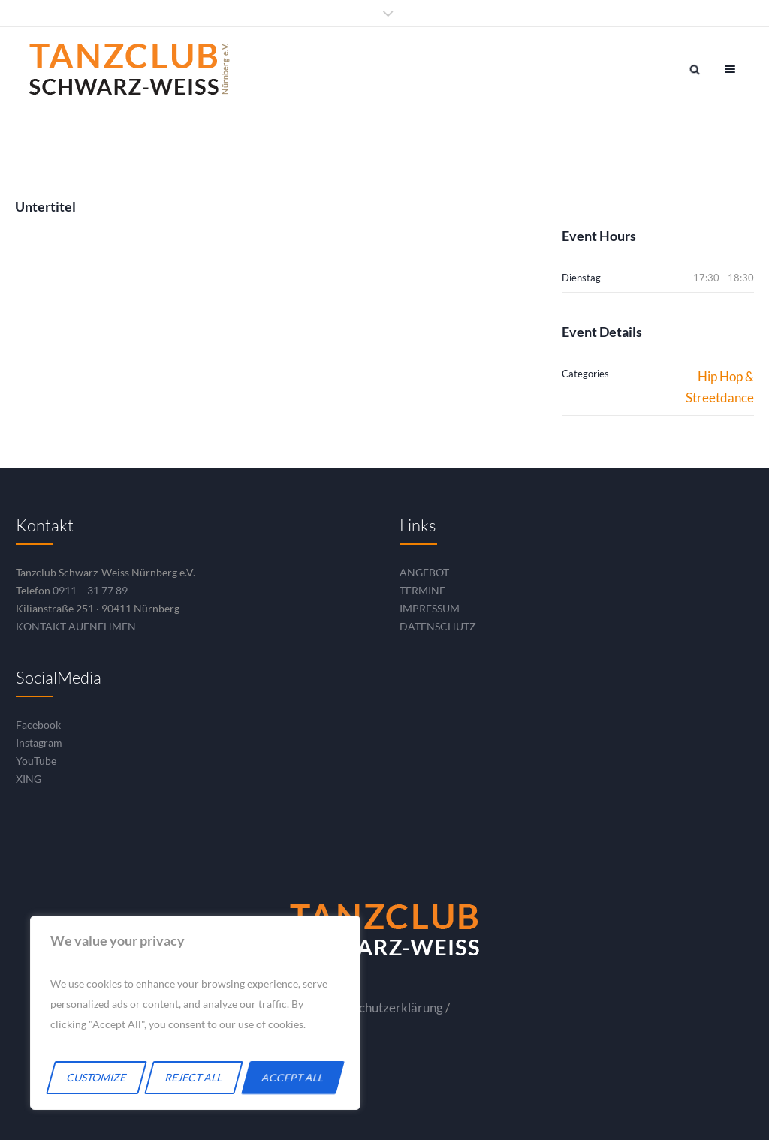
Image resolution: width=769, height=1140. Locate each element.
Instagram (39, 742)
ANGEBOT (424, 572)
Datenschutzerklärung (381, 1007)
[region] (195, 1013)
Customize (96, 1077)
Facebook (38, 724)
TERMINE (422, 590)
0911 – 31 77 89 (90, 590)
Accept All (293, 1077)
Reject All (194, 1077)
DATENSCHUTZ (438, 626)
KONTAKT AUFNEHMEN (76, 626)
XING (28, 778)
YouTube (36, 760)
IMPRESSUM (430, 608)
